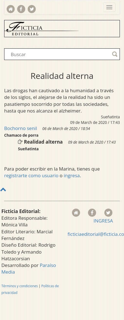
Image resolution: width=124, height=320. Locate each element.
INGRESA (103, 221)
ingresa (72, 175)
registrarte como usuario (31, 175)
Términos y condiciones (19, 286)
